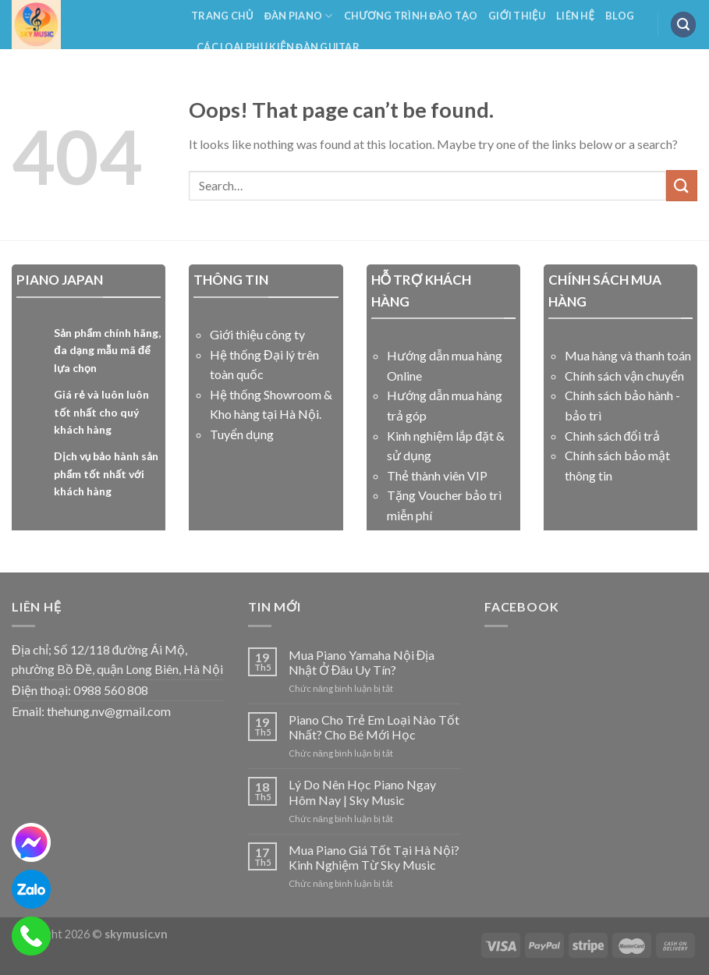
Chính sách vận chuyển (624, 375)
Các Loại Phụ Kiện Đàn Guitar (278, 47)
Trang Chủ (222, 15)
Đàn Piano (298, 16)
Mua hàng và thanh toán (628, 355)
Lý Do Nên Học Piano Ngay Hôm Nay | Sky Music (362, 792)
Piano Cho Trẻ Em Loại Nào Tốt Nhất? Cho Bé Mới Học (374, 727)
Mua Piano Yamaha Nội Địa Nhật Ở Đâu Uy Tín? (362, 662)
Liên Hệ (575, 15)
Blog (619, 15)
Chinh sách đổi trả (613, 435)
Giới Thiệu (516, 15)
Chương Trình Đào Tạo (411, 15)
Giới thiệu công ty (257, 334)
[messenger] (31, 842)
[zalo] (31, 889)
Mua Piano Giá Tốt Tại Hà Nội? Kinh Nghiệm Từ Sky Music (374, 857)
